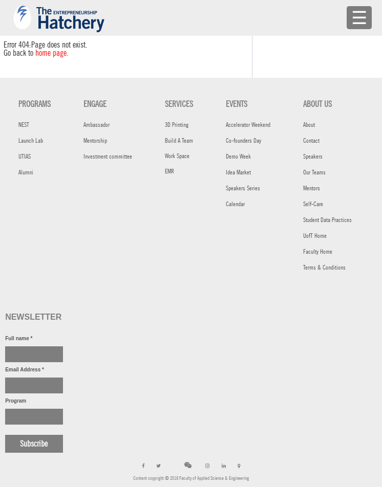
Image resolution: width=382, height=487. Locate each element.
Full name (18, 338)
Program (15, 401)
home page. (52, 53)
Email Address (24, 369)
